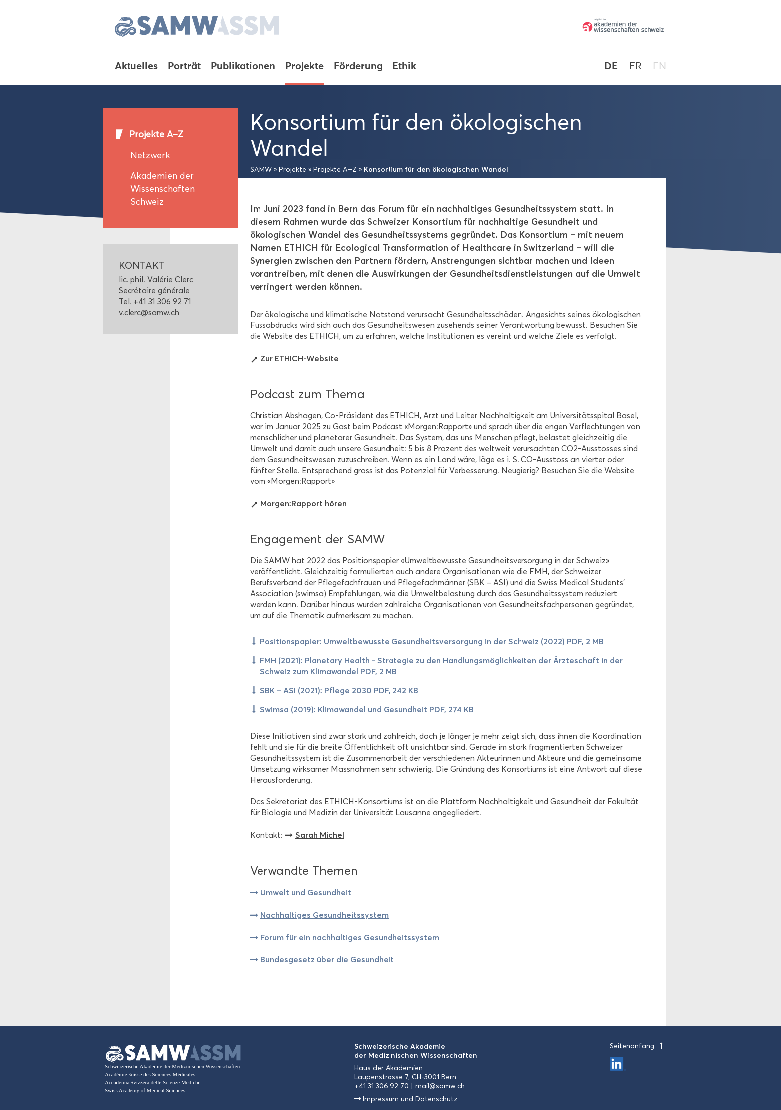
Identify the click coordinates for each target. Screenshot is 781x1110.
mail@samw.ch (440, 1086)
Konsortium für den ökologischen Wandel (436, 169)
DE (611, 66)
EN (659, 66)
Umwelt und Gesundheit (305, 892)
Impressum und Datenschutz (410, 1099)
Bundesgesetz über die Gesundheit (327, 959)
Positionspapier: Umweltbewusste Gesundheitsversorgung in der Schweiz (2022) (432, 641)
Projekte (304, 66)
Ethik (404, 66)
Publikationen (243, 66)
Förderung (358, 66)
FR (635, 66)
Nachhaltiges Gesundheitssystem (324, 915)
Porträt (184, 66)
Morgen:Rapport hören (303, 503)
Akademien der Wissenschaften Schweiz (162, 188)
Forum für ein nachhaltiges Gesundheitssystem (349, 937)
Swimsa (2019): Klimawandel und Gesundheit (367, 709)
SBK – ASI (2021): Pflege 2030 (339, 690)
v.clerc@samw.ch (149, 312)
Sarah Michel (319, 835)
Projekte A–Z (156, 134)
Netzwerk (150, 155)
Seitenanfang (638, 1046)
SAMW (261, 169)
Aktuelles (136, 66)
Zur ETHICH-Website (299, 358)
